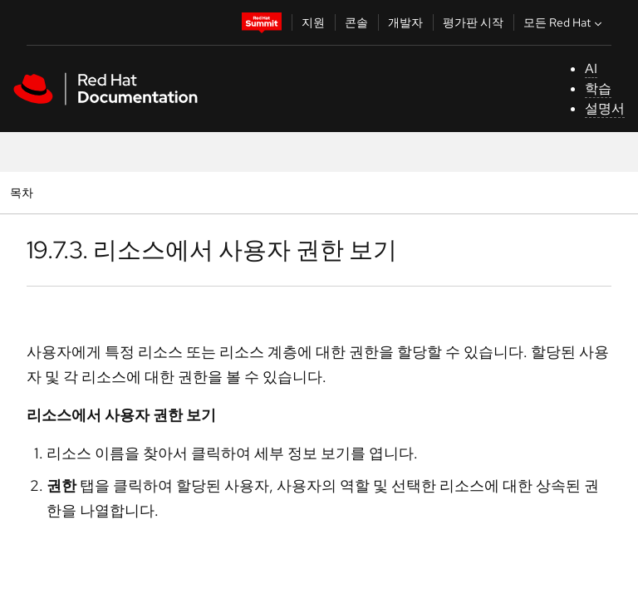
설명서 (605, 108)
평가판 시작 (473, 22)
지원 (313, 22)
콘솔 (356, 22)
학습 (598, 88)
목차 (23, 192)
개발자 (405, 22)
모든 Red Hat (564, 22)
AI (591, 68)
